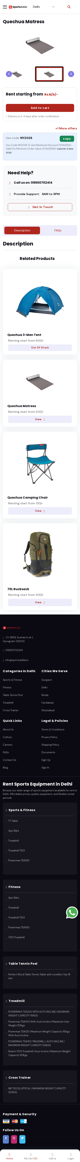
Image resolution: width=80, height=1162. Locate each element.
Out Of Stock (40, 347)
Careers (8, 744)
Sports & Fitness (12, 679)
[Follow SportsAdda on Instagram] (14, 1139)
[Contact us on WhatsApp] (72, 912)
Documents (48, 752)
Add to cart (40, 108)
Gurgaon (47, 679)
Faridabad (47, 702)
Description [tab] (22, 230)
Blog (5, 767)
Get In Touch (40, 207)
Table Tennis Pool (13, 695)
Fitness (7, 687)
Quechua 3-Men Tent (24, 335)
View (40, 419)
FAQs (6, 752)
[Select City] (43, 7)
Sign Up (46, 760)
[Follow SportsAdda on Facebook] (6, 1139)
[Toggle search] (69, 7)
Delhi (44, 687)
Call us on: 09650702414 (30, 182)
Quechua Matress (21, 406)
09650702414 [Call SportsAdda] (13, 650)
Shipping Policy (50, 744)
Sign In (45, 767)
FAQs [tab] (57, 230)
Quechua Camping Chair (27, 497)
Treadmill (8, 702)
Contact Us (9, 760)
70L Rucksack (18, 589)
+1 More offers (66, 128)
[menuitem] (17, 74)
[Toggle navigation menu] (5, 7)
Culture (7, 737)
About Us (8, 729)
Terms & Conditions (53, 729)
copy (67, 139)
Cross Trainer (11, 710)
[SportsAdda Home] (11, 628)
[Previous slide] (9, 74)
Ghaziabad (48, 710)
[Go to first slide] (71, 74)
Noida (45, 695)
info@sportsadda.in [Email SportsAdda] (15, 660)
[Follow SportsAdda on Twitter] (22, 1139)
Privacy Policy (49, 737)
